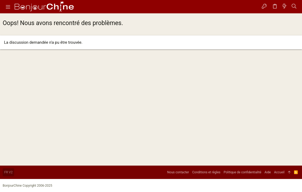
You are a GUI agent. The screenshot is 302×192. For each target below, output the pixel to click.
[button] (8, 6)
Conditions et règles (206, 172)
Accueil (279, 172)
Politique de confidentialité (243, 172)
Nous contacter (178, 172)
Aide (267, 172)
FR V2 (8, 172)
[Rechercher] (294, 6)
